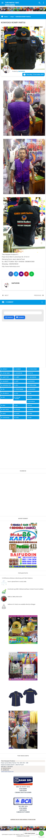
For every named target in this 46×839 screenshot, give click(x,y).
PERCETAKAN (19, 389)
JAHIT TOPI (6, 377)
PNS (30, 393)
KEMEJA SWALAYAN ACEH (15, 596)
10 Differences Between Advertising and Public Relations (17, 578)
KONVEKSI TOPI (7, 385)
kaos (30, 405)
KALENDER (5, 381)
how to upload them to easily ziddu (17, 581)
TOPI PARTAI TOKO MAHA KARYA (22, 834)
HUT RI (31, 373)
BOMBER (18, 369)
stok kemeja (6, 417)
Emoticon (9, 317)
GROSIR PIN (19, 373)
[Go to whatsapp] (41, 833)
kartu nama (6, 409)
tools (17, 417)
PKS (17, 393)
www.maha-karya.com (7, 771)
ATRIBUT (5, 369)
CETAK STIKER (33, 369)
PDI (3, 389)
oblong (31, 409)
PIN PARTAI (6, 393)
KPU (17, 385)
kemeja (18, 409)
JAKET (17, 377)
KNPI (17, 381)
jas (17, 405)
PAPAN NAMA (32, 385)
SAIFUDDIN (15, 283)
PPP (4, 397)
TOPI (30, 397)
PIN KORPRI (32, 389)
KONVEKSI (32, 381)
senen (17, 413)
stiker (30, 413)
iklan (4, 405)
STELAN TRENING (17, 398)
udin (30, 417)
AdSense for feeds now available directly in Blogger (21, 604)
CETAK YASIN (6, 373)
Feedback (20, 317)
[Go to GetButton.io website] (41, 837)
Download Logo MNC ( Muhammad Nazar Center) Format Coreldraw (25, 589)
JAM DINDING (32, 377)
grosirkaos (32, 401)
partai (4, 413)
